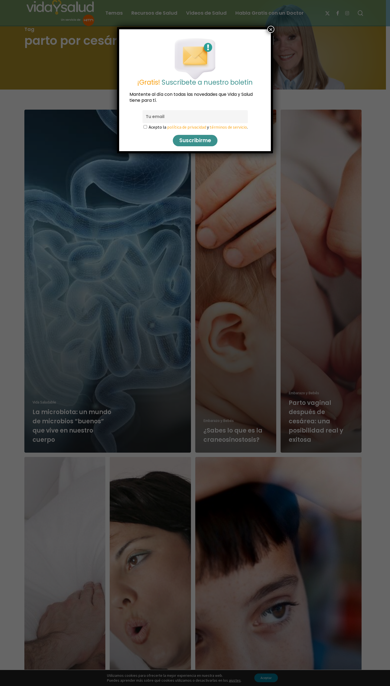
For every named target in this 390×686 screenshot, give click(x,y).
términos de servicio (228, 127)
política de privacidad (186, 127)
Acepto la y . (198, 127)
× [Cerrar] (271, 29)
